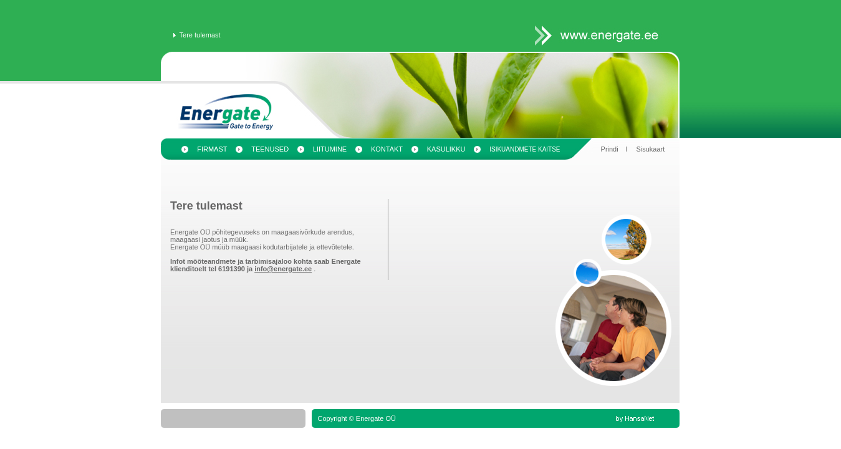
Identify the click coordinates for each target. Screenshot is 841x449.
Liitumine (330, 149)
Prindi (609, 149)
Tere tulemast (200, 35)
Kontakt (387, 149)
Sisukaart (650, 149)
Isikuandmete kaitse (524, 149)
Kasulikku (446, 149)
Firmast (212, 149)
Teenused (270, 149)
